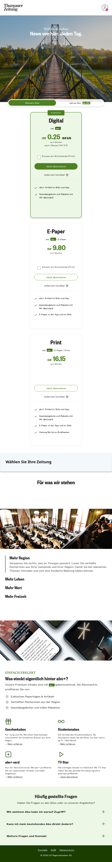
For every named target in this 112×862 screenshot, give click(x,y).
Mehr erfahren (15, 743)
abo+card (48, 197)
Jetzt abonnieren (69, 776)
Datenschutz (66, 850)
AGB (53, 850)
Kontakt (42, 850)
